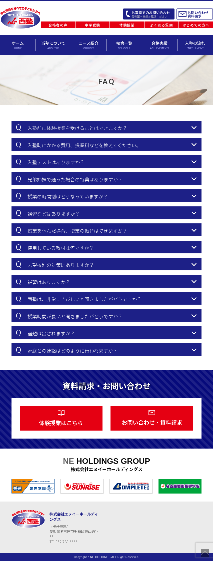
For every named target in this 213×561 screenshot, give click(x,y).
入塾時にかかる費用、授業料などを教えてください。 (78, 144)
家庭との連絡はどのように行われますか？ (67, 350)
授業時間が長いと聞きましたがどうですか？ (69, 315)
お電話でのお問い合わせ (151, 14)
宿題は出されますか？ (45, 332)
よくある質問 (161, 25)
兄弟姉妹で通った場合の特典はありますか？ (69, 178)
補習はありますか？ (43, 281)
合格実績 (159, 45)
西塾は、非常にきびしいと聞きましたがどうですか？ (79, 298)
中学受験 (92, 25)
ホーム (18, 45)
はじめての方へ (196, 25)
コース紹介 (88, 45)
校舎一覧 (124, 45)
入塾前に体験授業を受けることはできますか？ (71, 127)
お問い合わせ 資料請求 (198, 14)
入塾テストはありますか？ (50, 161)
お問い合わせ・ (152, 418)
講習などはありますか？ (48, 213)
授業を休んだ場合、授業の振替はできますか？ (71, 230)
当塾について (53, 45)
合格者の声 (58, 25)
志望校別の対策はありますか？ (55, 264)
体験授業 (127, 25)
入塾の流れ (195, 45)
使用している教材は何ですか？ (55, 247)
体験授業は (61, 418)
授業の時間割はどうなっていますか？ (62, 195)
